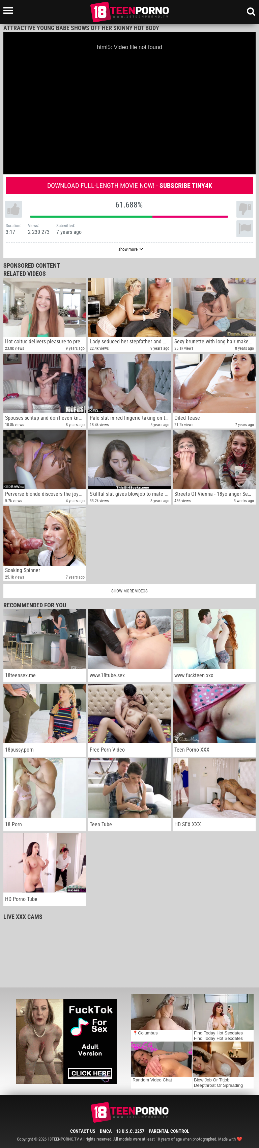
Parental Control (169, 1131)
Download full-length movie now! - (129, 185)
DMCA (106, 1131)
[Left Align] (10, 10)
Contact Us (82, 1131)
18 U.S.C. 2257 (130, 1131)
